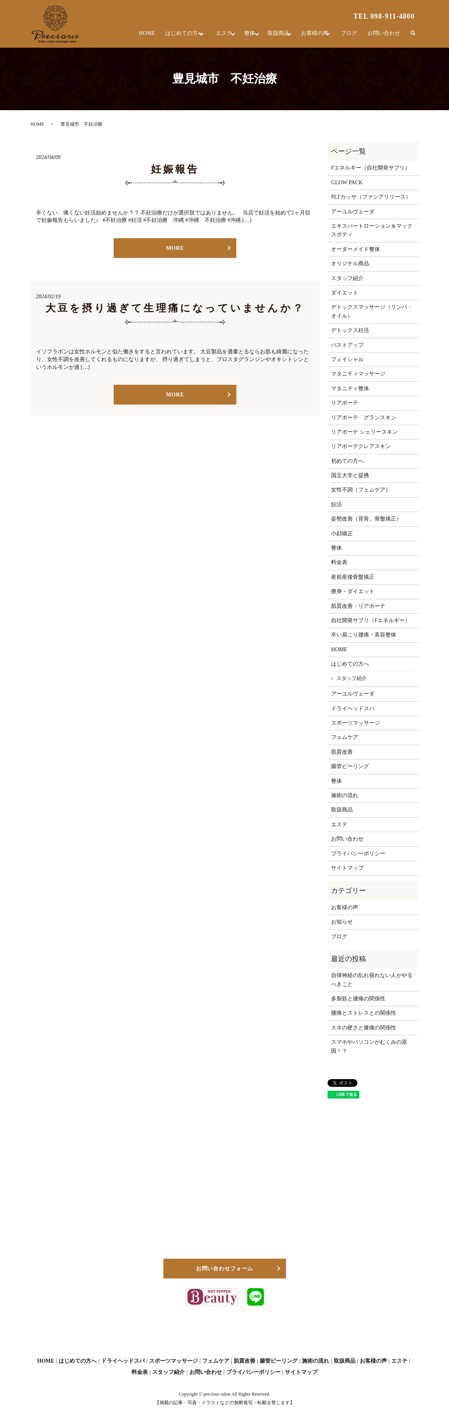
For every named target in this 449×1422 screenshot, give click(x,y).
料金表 (339, 562)
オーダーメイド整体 (355, 249)
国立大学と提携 (350, 475)
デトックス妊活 (350, 330)
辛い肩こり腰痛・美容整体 (363, 635)
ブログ (351, 37)
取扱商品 (270, 37)
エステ (206, 37)
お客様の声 (312, 37)
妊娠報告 (175, 169)
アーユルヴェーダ (352, 212)
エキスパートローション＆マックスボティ (372, 230)
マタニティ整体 (350, 388)
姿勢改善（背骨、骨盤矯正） (366, 519)
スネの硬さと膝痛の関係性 (363, 1028)
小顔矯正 (342, 533)
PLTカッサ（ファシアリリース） (371, 197)
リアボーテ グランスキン (363, 417)
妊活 (336, 504)
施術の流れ (344, 795)
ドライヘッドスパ (352, 708)
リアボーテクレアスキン (361, 446)
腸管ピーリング (350, 766)
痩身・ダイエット (352, 591)
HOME (124, 37)
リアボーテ (344, 403)
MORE (175, 248)
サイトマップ (347, 868)
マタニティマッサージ (358, 374)
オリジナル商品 (350, 263)
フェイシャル (347, 359)
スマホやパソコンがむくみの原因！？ (369, 1046)
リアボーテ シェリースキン (364, 432)
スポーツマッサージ (355, 723)
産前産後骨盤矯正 (352, 577)
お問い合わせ (384, 37)
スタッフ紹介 (347, 278)
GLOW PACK (346, 182)
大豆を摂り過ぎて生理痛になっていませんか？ (175, 308)
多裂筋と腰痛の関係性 (358, 999)
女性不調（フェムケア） (361, 490)
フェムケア (344, 737)
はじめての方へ (162, 37)
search (413, 36)
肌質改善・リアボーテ (358, 606)
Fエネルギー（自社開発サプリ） (370, 168)
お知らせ (342, 922)
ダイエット (344, 293)
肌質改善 (342, 752)
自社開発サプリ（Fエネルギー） (370, 620)
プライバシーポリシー (358, 853)
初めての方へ (347, 461)
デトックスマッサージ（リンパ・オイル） (372, 311)
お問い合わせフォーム (224, 1268)
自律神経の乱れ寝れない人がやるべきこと (372, 979)
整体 (237, 37)
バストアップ (347, 345)
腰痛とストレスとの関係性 (363, 1013)
